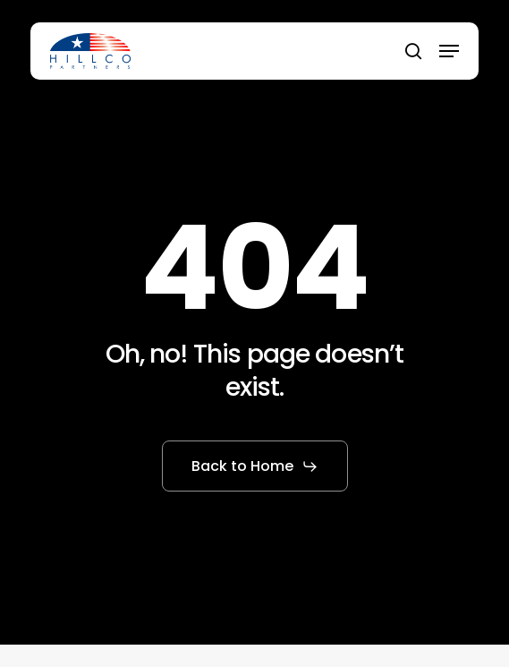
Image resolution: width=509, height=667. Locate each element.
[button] (449, 51)
